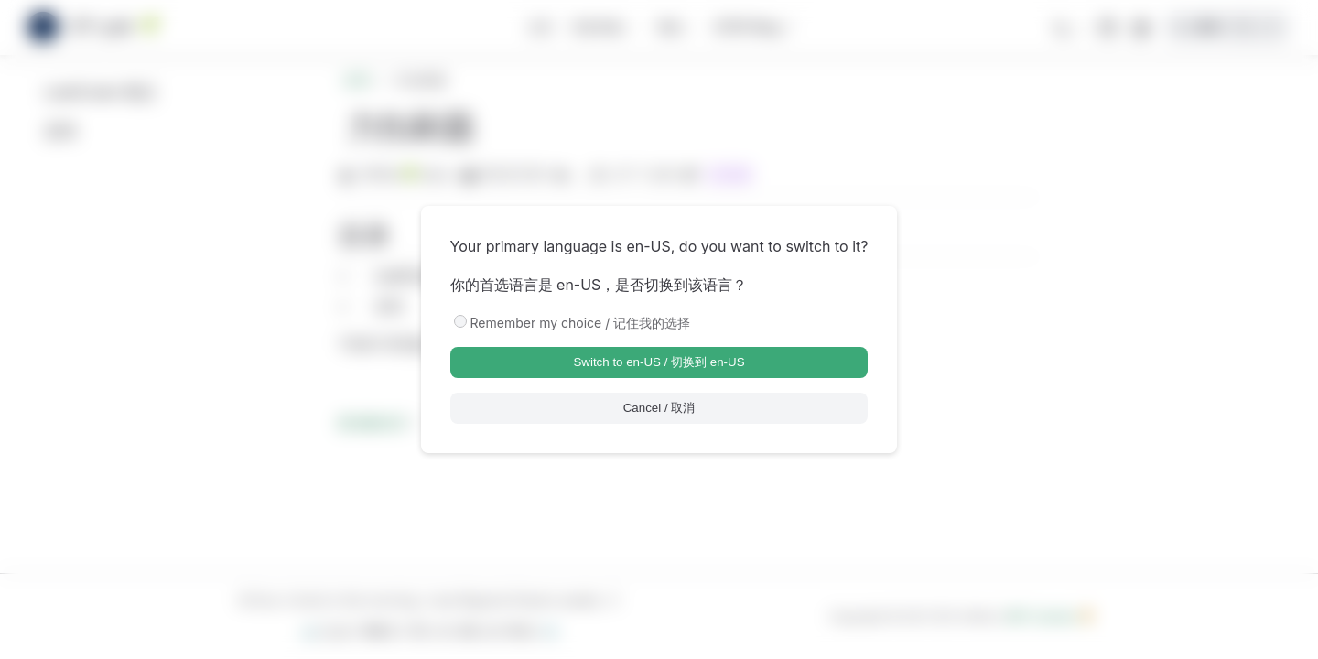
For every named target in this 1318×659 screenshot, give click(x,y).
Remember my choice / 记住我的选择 (580, 322)
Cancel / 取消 (659, 408)
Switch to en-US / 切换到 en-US (658, 362)
